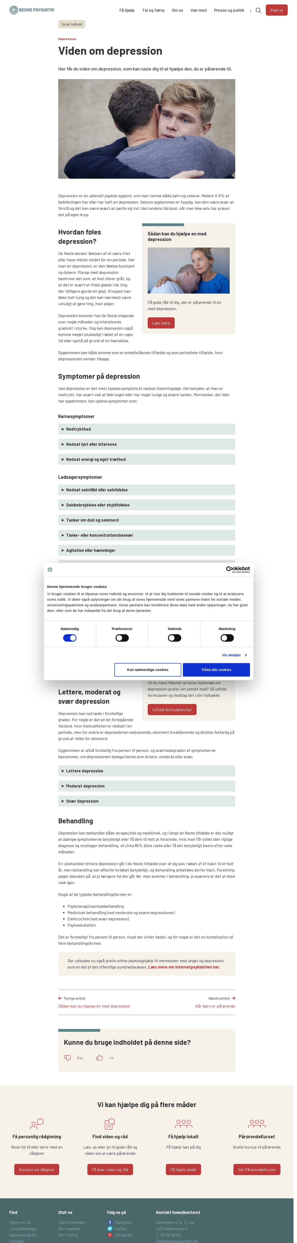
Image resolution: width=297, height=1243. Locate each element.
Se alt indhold (71, 24)
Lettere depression (84, 770)
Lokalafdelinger (23, 1228)
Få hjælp (127, 10)
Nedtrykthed (78, 429)
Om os (177, 10)
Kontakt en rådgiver (37, 1169)
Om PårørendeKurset (257, 1169)
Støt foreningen (72, 1222)
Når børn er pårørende (215, 1005)
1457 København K (172, 1228)
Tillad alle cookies (217, 685)
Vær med (199, 10)
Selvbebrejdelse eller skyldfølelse (98, 504)
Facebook (123, 1222)
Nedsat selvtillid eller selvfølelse (97, 489)
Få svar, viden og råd (110, 1169)
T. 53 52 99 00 (168, 1234)
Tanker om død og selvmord (92, 520)
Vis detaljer (232, 670)
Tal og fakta (153, 10)
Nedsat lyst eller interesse (91, 444)
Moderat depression (85, 785)
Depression (67, 39)
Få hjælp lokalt (183, 1169)
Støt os (276, 10)
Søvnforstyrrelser (83, 565)
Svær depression (82, 801)
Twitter (121, 1228)
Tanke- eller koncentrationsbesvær (99, 535)
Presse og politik (229, 10)
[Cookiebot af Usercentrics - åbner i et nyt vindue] (230, 584)
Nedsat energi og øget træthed (96, 459)
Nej (80, 1057)
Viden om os (20, 1222)
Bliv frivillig (68, 1234)
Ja (111, 1057)
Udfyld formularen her (172, 709)
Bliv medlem (69, 1228)
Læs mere (161, 322)
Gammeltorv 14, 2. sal (175, 1222)
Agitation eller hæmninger (90, 550)
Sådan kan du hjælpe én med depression (94, 1005)
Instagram (124, 1234)
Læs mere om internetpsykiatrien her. (184, 966)
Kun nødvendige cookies (148, 685)
